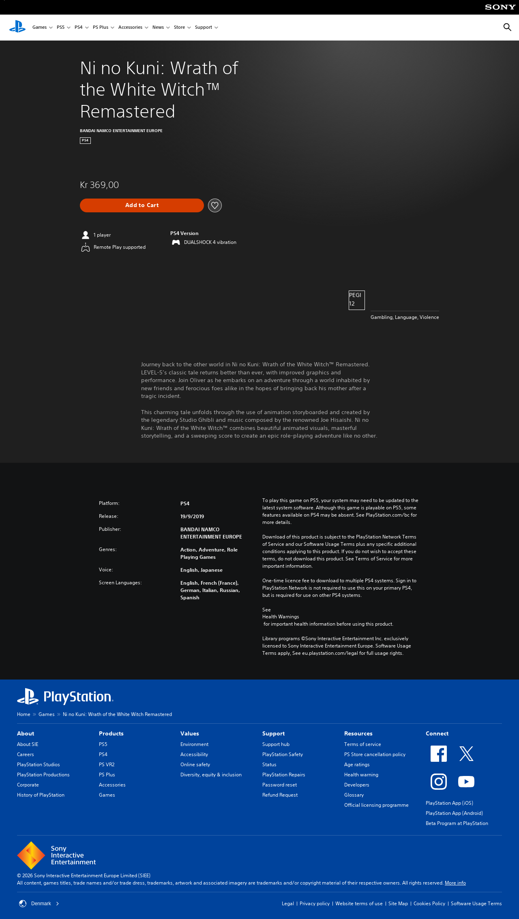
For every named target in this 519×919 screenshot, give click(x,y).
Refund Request (280, 794)
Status (269, 764)
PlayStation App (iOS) (449, 802)
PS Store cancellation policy (374, 754)
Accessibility (194, 754)
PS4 (79, 28)
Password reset (279, 784)
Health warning (361, 774)
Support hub (276, 744)
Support (203, 28)
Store (179, 28)
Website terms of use (359, 903)
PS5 (60, 28)
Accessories (130, 28)
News (158, 28)
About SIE (27, 744)
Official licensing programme (376, 804)
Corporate (28, 784)
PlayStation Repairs (283, 774)
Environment (194, 744)
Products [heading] (111, 733)
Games (39, 28)
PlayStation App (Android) (454, 813)
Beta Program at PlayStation (457, 823)
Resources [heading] (358, 733)
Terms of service (362, 744)
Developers (356, 784)
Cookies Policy (429, 903)
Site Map (398, 903)
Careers (25, 754)
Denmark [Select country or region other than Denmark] (39, 903)
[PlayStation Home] (17, 27)
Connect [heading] (437, 733)
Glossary (354, 794)
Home (23, 714)
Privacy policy (315, 903)
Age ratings (357, 764)
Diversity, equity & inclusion (211, 774)
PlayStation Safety (282, 754)
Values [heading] (189, 733)
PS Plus (100, 28)
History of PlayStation (40, 794)
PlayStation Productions (43, 774)
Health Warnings (280, 616)
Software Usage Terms (476, 903)
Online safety (195, 764)
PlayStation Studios (38, 764)
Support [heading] (273, 733)
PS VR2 (106, 764)
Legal (288, 903)
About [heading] (25, 733)
